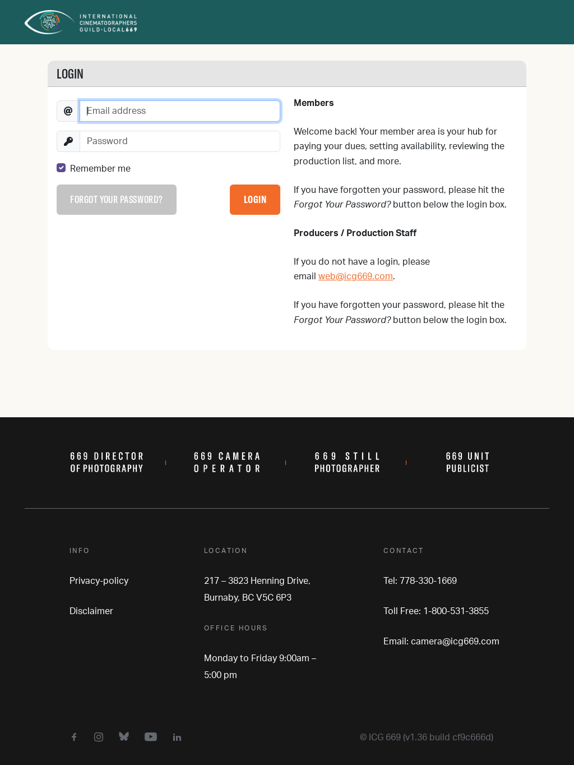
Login (255, 199)
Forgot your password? (116, 199)
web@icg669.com (355, 276)
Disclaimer (91, 611)
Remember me (100, 168)
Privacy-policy (99, 581)
